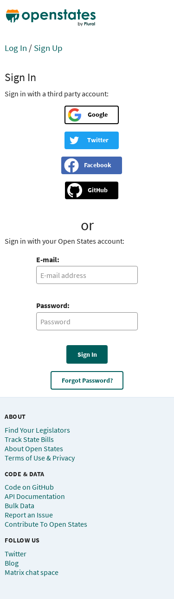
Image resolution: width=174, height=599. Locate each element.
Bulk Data (19, 505)
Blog (12, 562)
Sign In (87, 354)
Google (98, 114)
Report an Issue (29, 514)
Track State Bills (29, 439)
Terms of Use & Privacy (40, 457)
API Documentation (35, 496)
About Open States (34, 448)
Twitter (98, 140)
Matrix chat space (31, 572)
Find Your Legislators (37, 430)
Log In (16, 47)
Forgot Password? (87, 380)
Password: (53, 305)
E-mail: (47, 259)
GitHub (98, 190)
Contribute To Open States (46, 524)
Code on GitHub (29, 487)
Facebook (97, 165)
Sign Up (48, 47)
